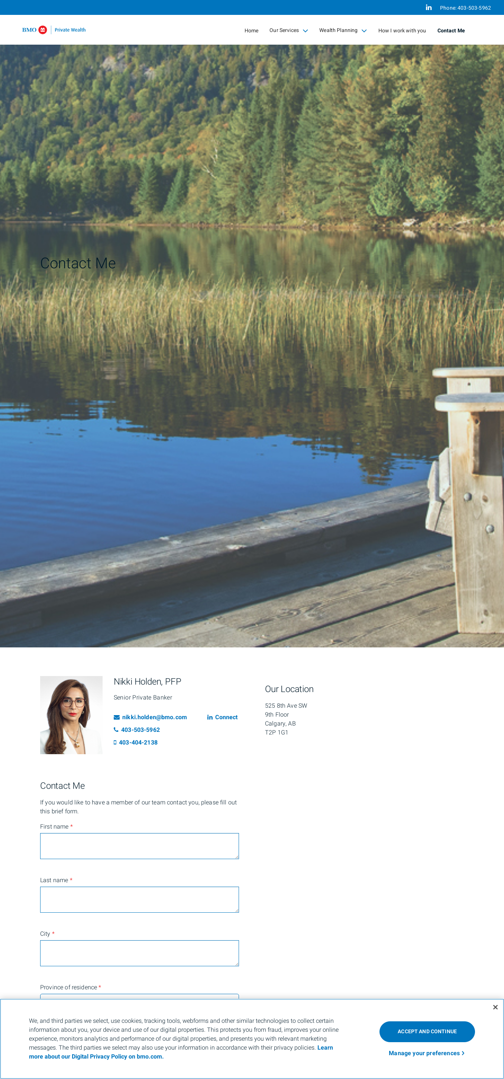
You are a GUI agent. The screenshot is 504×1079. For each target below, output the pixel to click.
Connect (222, 717)
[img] (252, 323)
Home (252, 31)
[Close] (495, 1007)
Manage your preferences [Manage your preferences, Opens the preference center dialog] (424, 1053)
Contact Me (451, 31)
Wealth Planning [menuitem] (343, 30)
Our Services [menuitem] (288, 30)
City (47, 933)
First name (56, 826)
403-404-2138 (136, 742)
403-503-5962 (137, 730)
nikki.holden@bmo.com (150, 717)
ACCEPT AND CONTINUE (427, 1031)
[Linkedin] (428, 7)
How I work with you (402, 31)
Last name (56, 880)
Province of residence (70, 987)
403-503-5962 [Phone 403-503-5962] (474, 8)
